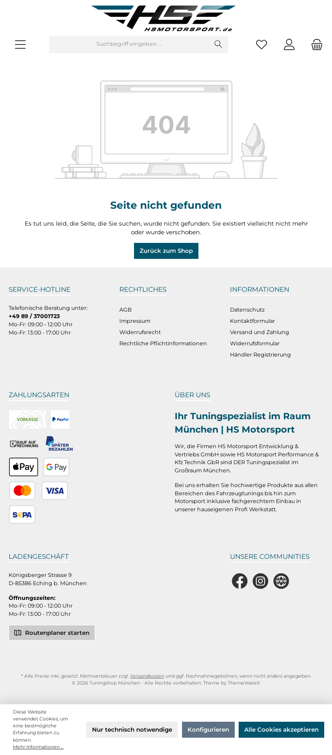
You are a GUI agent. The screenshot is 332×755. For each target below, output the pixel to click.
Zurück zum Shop (166, 250)
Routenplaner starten (51, 632)
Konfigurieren (208, 729)
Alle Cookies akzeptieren (281, 729)
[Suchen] (218, 44)
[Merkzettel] (261, 44)
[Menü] (20, 44)
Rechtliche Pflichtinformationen (163, 343)
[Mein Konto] (289, 44)
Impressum (134, 321)
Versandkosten (147, 676)
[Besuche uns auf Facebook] (239, 581)
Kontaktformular (252, 321)
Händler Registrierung (260, 354)
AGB (125, 309)
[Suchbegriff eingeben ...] (129, 44)
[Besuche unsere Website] (281, 581)
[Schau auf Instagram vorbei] (260, 581)
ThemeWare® (244, 683)
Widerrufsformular (255, 343)
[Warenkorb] (314, 44)
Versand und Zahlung (259, 332)
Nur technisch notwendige (132, 729)
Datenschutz (247, 309)
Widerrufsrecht (140, 332)
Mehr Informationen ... (38, 747)
